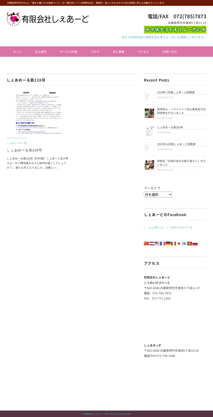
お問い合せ (169, 51)
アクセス (143, 51)
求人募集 (118, 51)
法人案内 (41, 51)
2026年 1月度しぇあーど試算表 (176, 92)
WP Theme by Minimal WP (118, 413)
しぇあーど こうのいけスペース (170, 227)
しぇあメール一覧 (17, 143)
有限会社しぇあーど (94, 413)
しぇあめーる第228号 (24, 150)
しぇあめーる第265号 (170, 127)
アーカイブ (152, 188)
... (57, 168)
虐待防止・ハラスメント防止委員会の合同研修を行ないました (181, 111)
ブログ (95, 51)
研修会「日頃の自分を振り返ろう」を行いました (181, 163)
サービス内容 (68, 51)
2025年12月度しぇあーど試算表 (176, 144)
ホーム (17, 51)
